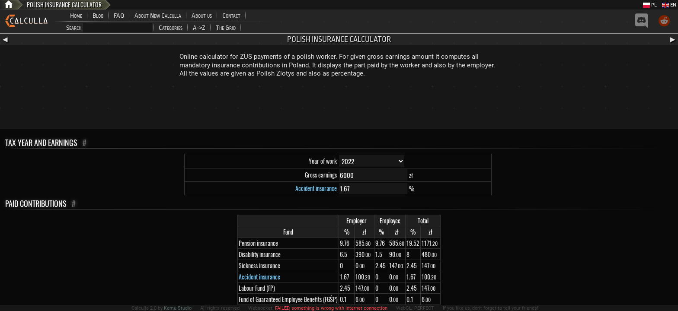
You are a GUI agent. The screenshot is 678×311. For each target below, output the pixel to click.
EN (669, 5)
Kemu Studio (178, 308)
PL (650, 5)
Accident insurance (316, 188)
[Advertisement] (339, 105)
